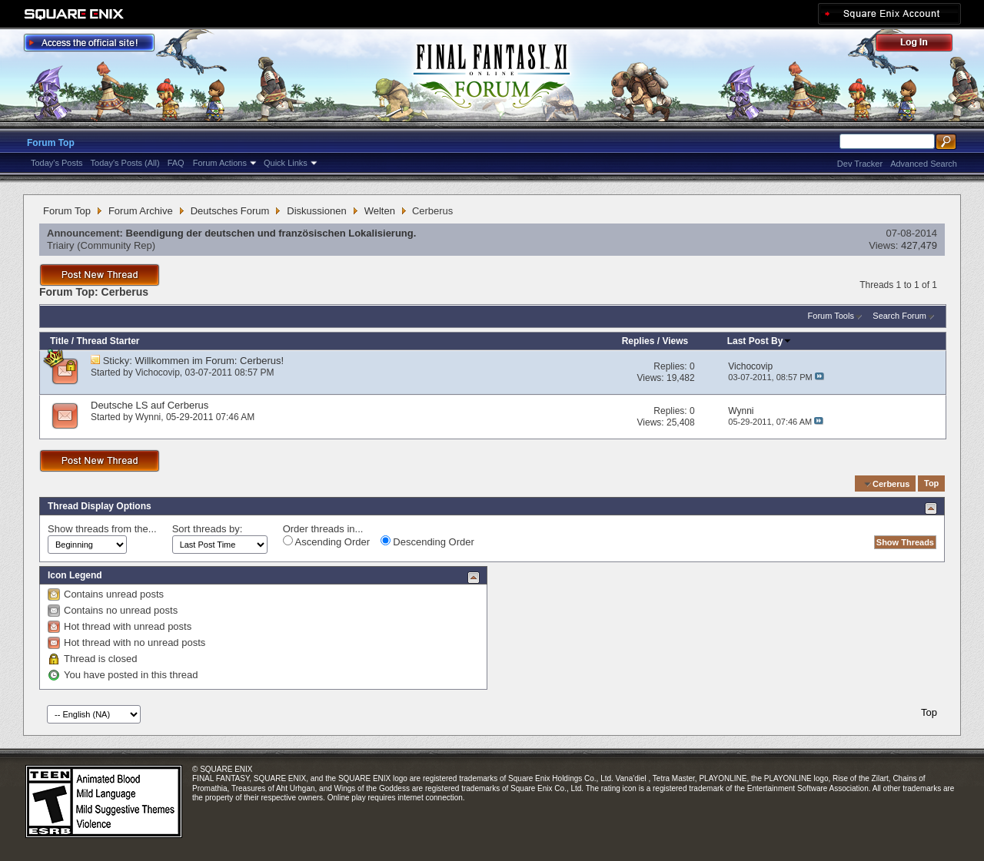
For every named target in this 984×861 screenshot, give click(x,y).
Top (931, 483)
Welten (379, 211)
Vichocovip (157, 372)
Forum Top (51, 142)
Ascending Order (326, 541)
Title (59, 341)
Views (675, 341)
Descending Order (427, 541)
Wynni (148, 417)
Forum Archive (140, 211)
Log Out (922, 45)
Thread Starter (107, 341)
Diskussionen (316, 211)
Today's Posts (57, 162)
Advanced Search (923, 163)
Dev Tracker (860, 163)
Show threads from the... (102, 529)
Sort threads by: (207, 529)
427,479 (919, 245)
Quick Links (286, 162)
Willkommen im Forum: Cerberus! (209, 360)
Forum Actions (220, 162)
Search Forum (899, 315)
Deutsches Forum (230, 211)
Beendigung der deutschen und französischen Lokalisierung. (271, 233)
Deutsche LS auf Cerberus (149, 405)
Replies (638, 341)
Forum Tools (831, 315)
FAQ (176, 162)
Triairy (61, 245)
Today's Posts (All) (125, 162)
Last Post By (760, 341)
